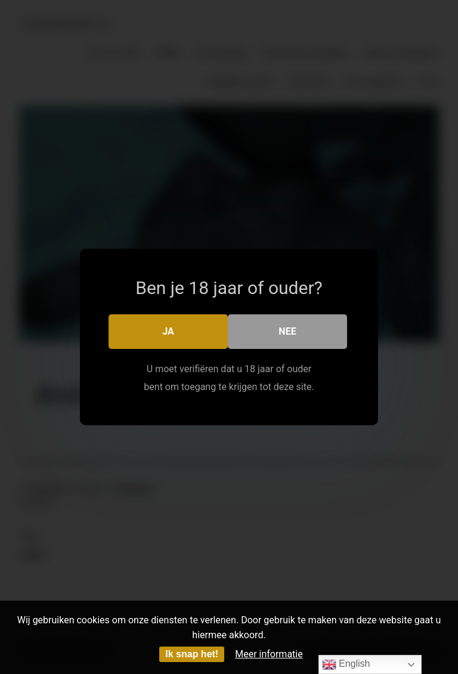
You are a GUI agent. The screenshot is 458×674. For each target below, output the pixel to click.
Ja (168, 331)
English (346, 664)
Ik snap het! (191, 654)
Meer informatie (269, 654)
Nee (287, 331)
